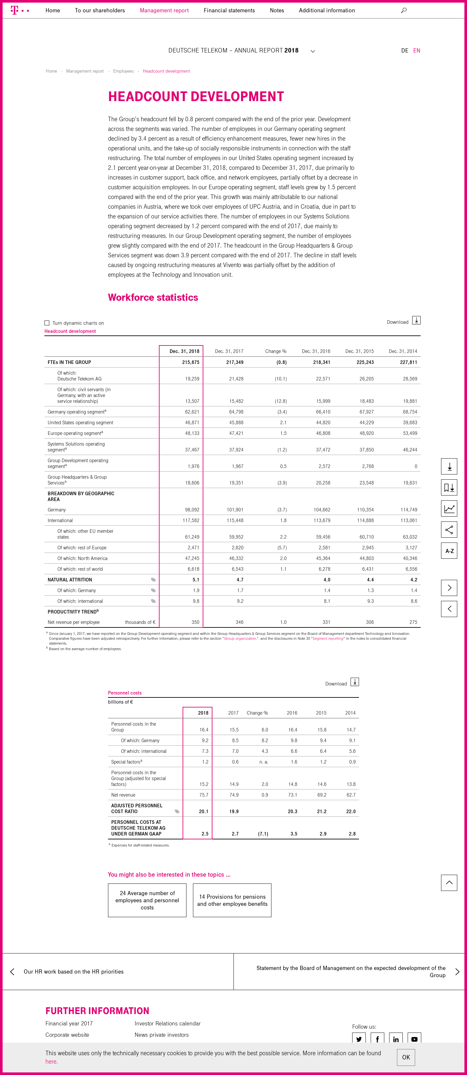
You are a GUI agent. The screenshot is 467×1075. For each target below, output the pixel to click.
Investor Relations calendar (168, 1007)
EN (416, 18)
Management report (164, 40)
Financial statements (229, 40)
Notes (277, 40)
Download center (66, 1042)
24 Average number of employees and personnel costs (147, 884)
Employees (123, 55)
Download (398, 306)
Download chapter (452, 488)
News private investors (162, 1019)
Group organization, (240, 622)
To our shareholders (100, 40)
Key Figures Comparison (452, 509)
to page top (449, 867)
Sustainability (151, 1030)
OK (406, 1057)
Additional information (327, 40)
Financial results (65, 1030)
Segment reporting (328, 622)
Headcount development (166, 55)
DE (404, 18)
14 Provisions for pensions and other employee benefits (232, 885)
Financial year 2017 (69, 1007)
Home (51, 55)
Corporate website (67, 1019)
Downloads (452, 467)
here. (51, 1061)
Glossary (452, 551)
